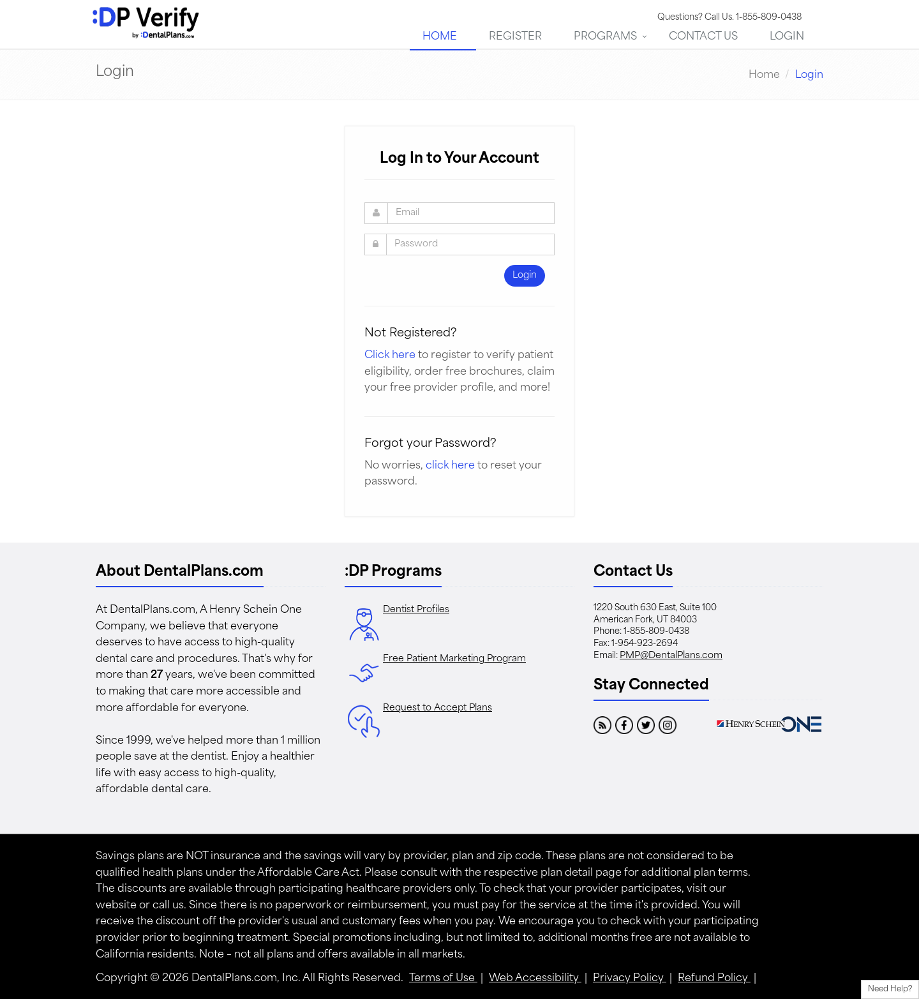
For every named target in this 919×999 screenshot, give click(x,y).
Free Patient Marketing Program (454, 659)
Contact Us (703, 37)
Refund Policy (714, 978)
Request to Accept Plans (437, 708)
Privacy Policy (629, 978)
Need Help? (890, 989)
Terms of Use (443, 978)
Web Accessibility (535, 978)
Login (787, 37)
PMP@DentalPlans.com (671, 656)
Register (515, 37)
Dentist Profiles (416, 610)
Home (439, 37)
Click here (389, 355)
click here (450, 466)
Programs (605, 37)
